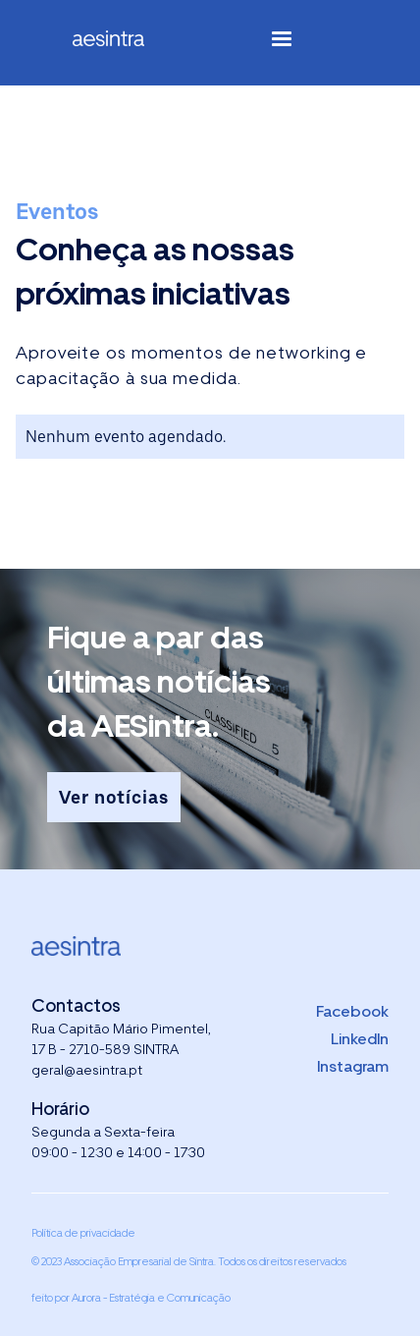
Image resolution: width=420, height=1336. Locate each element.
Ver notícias (114, 797)
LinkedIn (360, 1039)
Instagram (353, 1066)
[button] (281, 42)
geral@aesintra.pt (86, 1070)
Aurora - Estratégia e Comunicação (151, 1298)
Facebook (352, 1011)
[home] (124, 43)
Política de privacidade (83, 1233)
